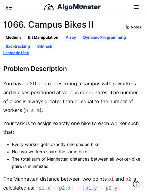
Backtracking (18, 46)
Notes (133, 27)
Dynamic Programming (104, 37)
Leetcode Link (16, 52)
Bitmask (44, 46)
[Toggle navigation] (136, 6)
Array (71, 37)
